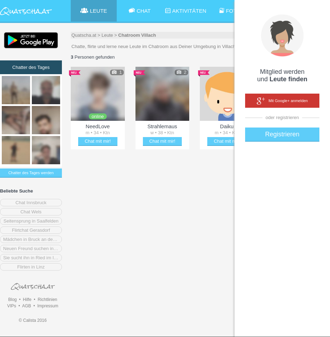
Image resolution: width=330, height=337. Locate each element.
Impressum (47, 305)
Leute (107, 35)
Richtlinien (47, 299)
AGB (26, 305)
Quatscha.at (83, 35)
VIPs (11, 305)
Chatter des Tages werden (30, 173)
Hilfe (27, 299)
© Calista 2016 (33, 320)
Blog (12, 299)
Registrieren (282, 134)
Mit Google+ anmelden (282, 101)
